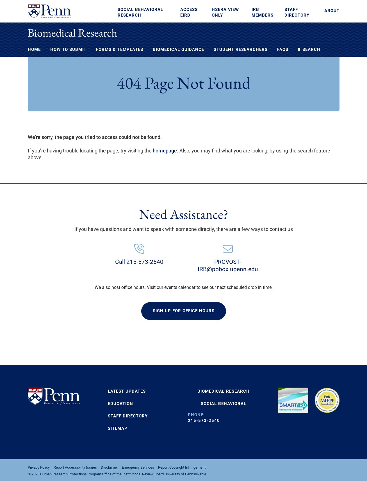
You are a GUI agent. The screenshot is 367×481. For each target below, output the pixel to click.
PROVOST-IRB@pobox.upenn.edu (228, 266)
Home (34, 49)
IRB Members (262, 12)
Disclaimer (109, 467)
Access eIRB (189, 12)
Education (120, 403)
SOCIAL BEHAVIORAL (223, 403)
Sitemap (117, 428)
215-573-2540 (204, 420)
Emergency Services (138, 467)
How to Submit (68, 49)
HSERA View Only (225, 12)
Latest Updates (127, 391)
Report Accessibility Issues (75, 467)
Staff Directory (296, 12)
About (331, 10)
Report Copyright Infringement (182, 467)
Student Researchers (241, 49)
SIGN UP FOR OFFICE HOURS (184, 310)
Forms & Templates (119, 49)
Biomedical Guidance (178, 49)
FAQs (282, 49)
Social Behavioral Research (140, 12)
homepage (165, 151)
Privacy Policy (39, 467)
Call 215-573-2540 (139, 262)
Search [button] (309, 49)
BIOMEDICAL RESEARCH (223, 391)
